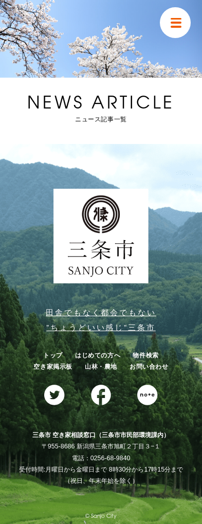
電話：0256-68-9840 (101, 458)
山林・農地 (101, 366)
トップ (53, 355)
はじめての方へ (97, 355)
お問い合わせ (149, 366)
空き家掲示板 (52, 366)
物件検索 (146, 355)
